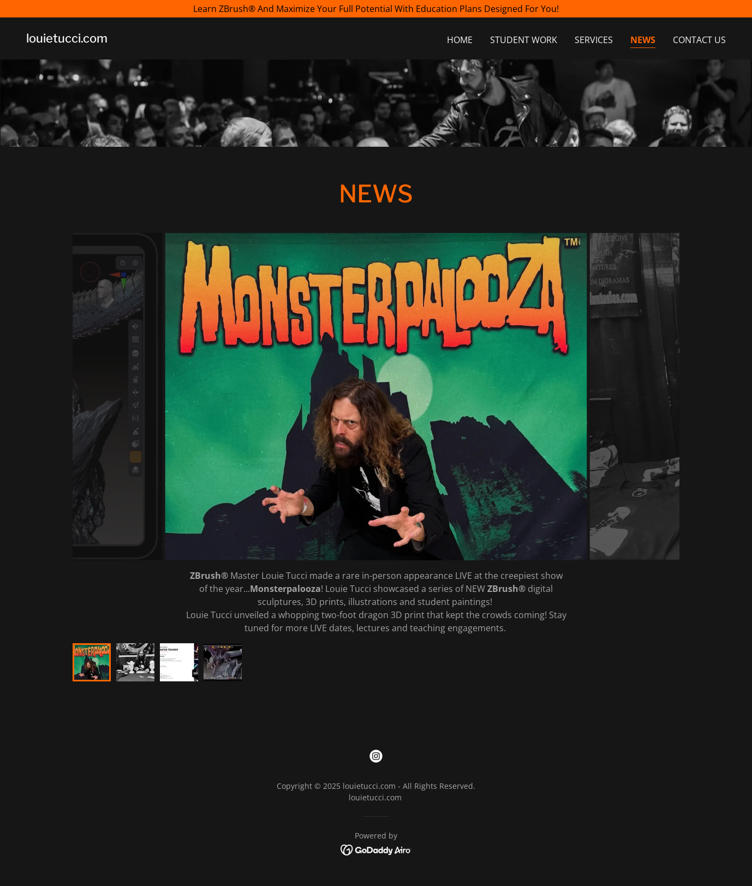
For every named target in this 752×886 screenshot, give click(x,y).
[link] (67, 39)
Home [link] (460, 40)
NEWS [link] (642, 40)
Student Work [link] (523, 40)
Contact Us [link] (699, 40)
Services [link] (594, 40)
